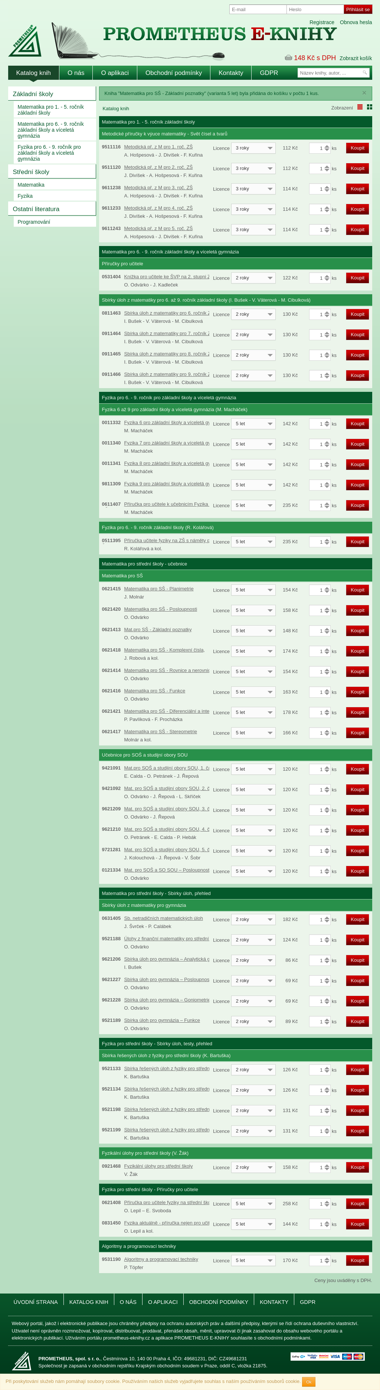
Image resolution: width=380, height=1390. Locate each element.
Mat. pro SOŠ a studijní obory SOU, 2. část (170, 788)
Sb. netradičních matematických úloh (163, 918)
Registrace (321, 22)
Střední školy (31, 172)
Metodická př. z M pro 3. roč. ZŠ (158, 187)
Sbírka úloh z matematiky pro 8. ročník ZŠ (169, 354)
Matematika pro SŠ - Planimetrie (159, 588)
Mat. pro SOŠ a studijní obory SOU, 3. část (170, 809)
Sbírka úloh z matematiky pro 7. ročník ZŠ (169, 333)
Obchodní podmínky (173, 72)
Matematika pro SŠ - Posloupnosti (160, 609)
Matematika (31, 185)
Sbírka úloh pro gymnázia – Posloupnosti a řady (175, 979)
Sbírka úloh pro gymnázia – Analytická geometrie (176, 959)
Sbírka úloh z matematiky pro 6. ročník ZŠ (169, 313)
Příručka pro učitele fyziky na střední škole (169, 1202)
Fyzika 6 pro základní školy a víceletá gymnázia (175, 422)
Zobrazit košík (356, 58)
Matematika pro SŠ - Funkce (155, 691)
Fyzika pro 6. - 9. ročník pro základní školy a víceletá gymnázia (49, 153)
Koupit (357, 148)
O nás (76, 72)
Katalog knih (33, 72)
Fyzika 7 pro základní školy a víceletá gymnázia (175, 443)
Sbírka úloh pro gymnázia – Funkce (162, 1020)
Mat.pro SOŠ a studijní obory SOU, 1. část (169, 768)
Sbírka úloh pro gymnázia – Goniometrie (167, 1000)
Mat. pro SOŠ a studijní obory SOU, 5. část (170, 849)
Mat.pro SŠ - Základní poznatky (158, 629)
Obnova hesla (356, 22)
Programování (34, 222)
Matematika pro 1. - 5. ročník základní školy (51, 110)
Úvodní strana (36, 1302)
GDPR (269, 72)
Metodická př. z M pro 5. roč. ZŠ (158, 228)
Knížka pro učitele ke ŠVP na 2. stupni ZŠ (169, 276)
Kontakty (231, 72)
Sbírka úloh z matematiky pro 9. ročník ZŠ (169, 374)
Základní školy (33, 94)
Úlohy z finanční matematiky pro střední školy (173, 938)
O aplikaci (115, 72)
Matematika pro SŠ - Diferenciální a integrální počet (179, 711)
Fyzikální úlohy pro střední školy (158, 1166)
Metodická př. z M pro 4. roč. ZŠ (158, 208)
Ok (308, 1382)
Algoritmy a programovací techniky (161, 1259)
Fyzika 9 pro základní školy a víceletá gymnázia (175, 483)
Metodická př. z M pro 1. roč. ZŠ (158, 147)
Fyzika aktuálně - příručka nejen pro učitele (170, 1223)
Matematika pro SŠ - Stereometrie (160, 731)
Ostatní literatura (36, 209)
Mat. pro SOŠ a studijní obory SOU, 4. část (170, 829)
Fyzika (25, 196)
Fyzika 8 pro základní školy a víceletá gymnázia (175, 463)
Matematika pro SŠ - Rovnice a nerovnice (168, 670)
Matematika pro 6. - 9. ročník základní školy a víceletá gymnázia (51, 130)
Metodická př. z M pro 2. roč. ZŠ (158, 167)
